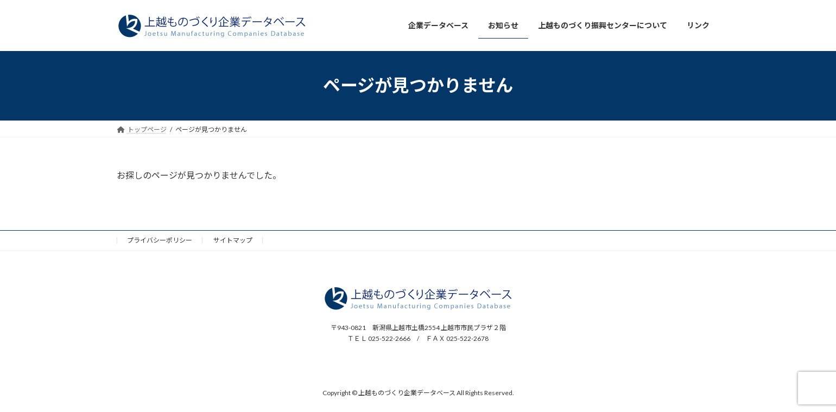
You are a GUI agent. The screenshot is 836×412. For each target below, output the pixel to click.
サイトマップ (232, 240)
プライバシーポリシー (159, 240)
